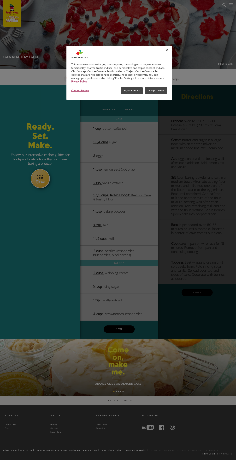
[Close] (167, 49)
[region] (119, 73)
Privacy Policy (79, 81)
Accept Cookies (156, 90)
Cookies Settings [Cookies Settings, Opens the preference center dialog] (80, 90)
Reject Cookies (132, 90)
